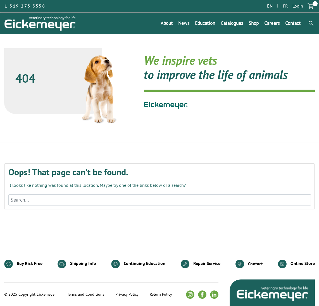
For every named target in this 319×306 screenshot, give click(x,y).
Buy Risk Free (23, 264)
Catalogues (232, 23)
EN (270, 6)
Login (297, 6)
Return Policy (161, 294)
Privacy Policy (127, 294)
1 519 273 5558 (24, 6)
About (167, 23)
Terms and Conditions (85, 294)
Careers (272, 23)
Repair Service (200, 264)
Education (205, 23)
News (183, 23)
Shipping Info (77, 264)
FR (285, 6)
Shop (254, 23)
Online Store (296, 264)
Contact (293, 23)
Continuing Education (138, 264)
